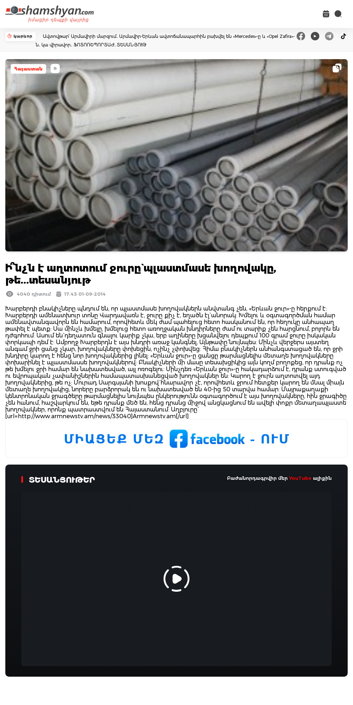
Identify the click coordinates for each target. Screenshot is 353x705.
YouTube (300, 478)
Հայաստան (28, 69)
